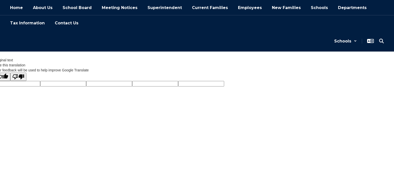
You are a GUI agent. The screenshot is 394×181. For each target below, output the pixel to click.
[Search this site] (381, 40)
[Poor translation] (18, 77)
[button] (345, 41)
